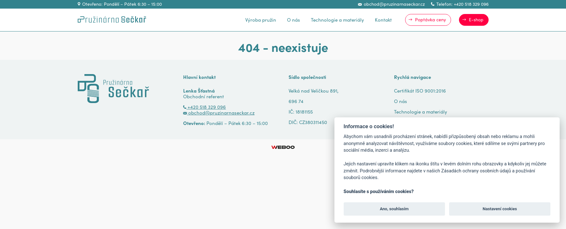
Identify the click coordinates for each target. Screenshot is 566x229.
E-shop (476, 19)
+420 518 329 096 (204, 106)
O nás (293, 19)
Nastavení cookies (500, 208)
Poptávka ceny (430, 19)
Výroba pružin (260, 19)
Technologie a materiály (337, 19)
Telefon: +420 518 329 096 (459, 4)
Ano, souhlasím (394, 208)
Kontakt (383, 19)
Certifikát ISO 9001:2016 (420, 90)
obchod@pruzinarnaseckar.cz (391, 4)
